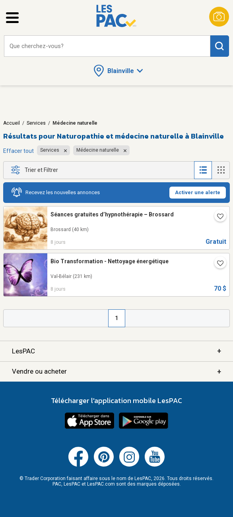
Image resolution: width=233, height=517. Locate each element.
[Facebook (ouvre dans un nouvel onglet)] (78, 465)
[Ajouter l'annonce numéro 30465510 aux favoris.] (217, 264)
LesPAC (116, 351)
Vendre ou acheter (116, 371)
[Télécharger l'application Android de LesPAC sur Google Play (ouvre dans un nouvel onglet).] (143, 427)
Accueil (11, 123)
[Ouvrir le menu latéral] (12, 17)
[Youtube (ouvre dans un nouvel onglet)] (154, 465)
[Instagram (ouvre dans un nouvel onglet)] (129, 465)
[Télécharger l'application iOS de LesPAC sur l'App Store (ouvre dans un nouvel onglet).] (89, 427)
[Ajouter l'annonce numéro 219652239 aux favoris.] (217, 217)
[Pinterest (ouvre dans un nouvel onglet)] (103, 465)
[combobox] (107, 46)
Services (36, 123)
